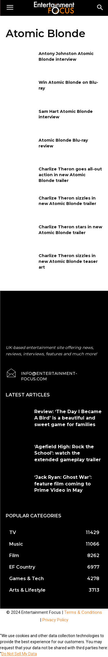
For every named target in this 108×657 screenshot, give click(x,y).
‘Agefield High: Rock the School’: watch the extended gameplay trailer (67, 453)
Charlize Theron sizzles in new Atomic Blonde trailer (67, 200)
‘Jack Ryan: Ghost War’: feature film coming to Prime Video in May (63, 483)
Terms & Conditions (83, 612)
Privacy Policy (55, 619)
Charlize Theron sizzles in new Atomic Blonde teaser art (68, 261)
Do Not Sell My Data (19, 654)
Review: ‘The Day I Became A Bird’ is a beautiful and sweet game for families (68, 418)
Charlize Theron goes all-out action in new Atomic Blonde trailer (70, 174)
